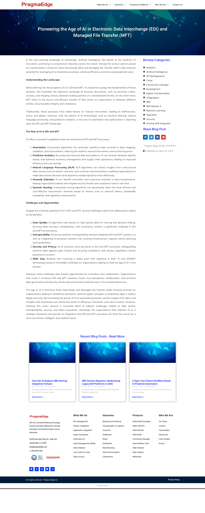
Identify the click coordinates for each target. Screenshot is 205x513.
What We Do (80, 415)
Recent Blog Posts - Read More (102, 336)
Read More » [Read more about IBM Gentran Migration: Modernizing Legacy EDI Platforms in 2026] (88, 396)
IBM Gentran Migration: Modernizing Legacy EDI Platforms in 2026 (101, 382)
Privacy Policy (174, 480)
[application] (109, 5)
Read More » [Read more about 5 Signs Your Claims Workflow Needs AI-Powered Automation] (138, 396)
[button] (145, 139)
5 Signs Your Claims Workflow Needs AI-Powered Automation (151, 382)
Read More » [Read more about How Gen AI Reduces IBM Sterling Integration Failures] (38, 396)
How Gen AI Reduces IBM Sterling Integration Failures (49, 382)
